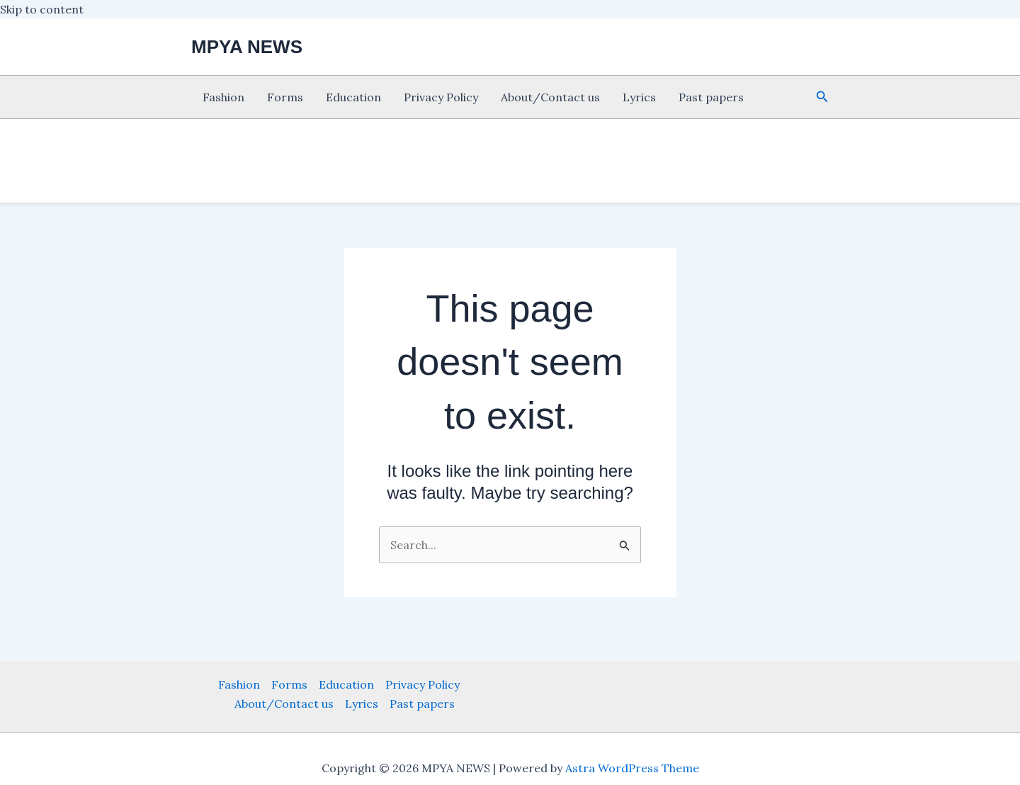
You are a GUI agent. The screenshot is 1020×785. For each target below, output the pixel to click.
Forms (285, 97)
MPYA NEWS (246, 46)
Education (353, 97)
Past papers (711, 97)
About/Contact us (550, 97)
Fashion (223, 97)
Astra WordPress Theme (632, 768)
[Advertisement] (63, 297)
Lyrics (639, 97)
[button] (822, 97)
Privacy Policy (441, 97)
